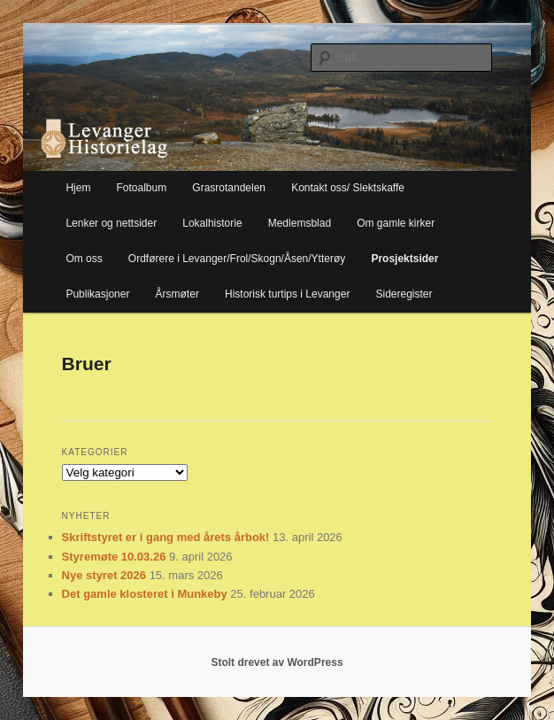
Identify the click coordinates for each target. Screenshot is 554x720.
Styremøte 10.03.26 (114, 556)
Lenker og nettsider (111, 223)
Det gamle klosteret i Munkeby (144, 593)
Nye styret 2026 (104, 575)
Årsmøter (177, 294)
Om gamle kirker (396, 223)
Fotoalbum (142, 188)
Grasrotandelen (228, 188)
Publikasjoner (97, 294)
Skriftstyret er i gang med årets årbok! (166, 537)
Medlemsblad (299, 223)
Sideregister (403, 294)
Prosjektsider (404, 258)
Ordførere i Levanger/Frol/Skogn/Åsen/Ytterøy (236, 258)
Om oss (83, 258)
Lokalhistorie (212, 223)
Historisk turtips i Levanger (287, 294)
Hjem (77, 188)
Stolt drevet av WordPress (276, 662)
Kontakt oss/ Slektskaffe (347, 188)
